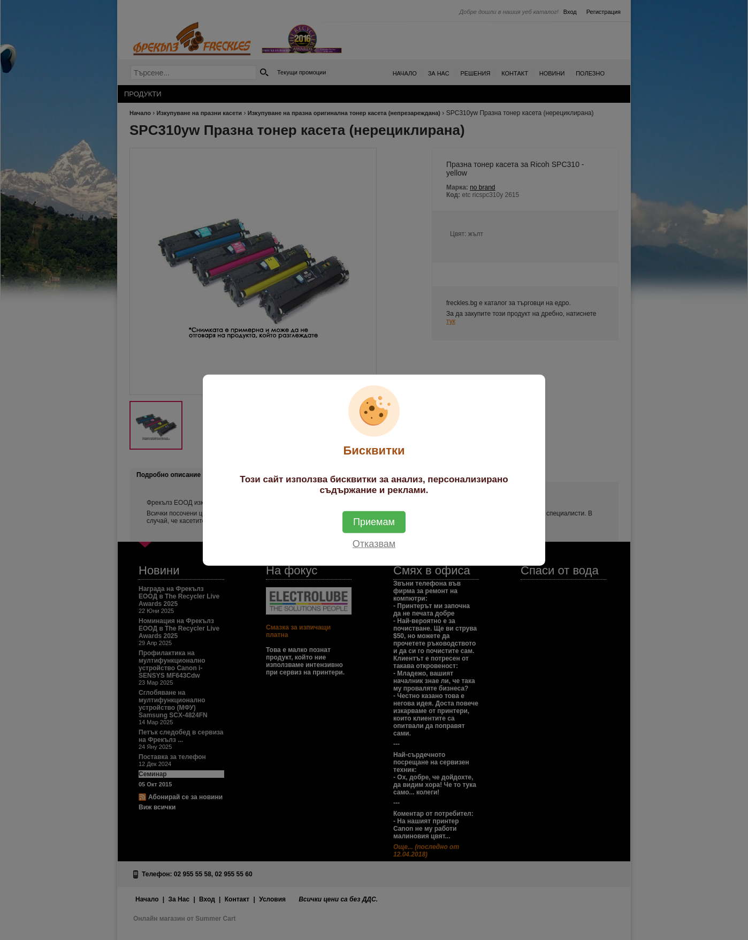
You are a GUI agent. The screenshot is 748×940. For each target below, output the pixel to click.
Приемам (374, 521)
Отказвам (374, 543)
